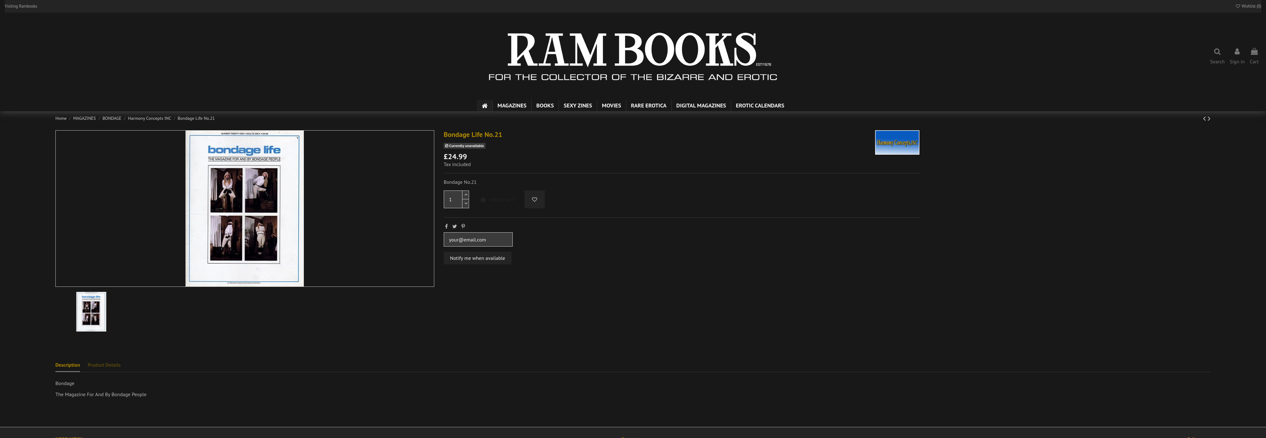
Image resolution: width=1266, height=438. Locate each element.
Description (67, 365)
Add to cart (496, 199)
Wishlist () (1248, 6)
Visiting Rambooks (21, 6)
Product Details (104, 365)
